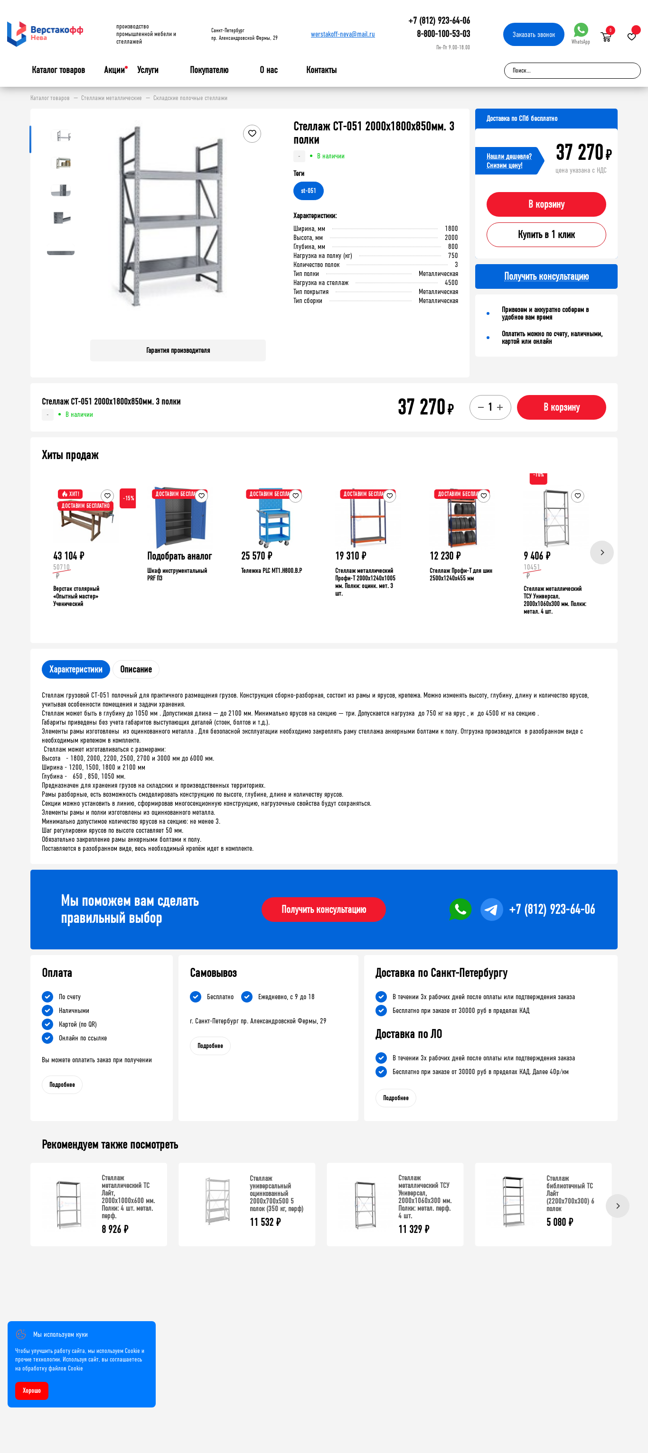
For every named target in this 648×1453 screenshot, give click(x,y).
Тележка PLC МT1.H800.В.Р (271, 571)
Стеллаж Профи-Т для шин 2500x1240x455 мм (461, 574)
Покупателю (209, 70)
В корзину (546, 204)
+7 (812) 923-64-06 (439, 21)
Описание (136, 669)
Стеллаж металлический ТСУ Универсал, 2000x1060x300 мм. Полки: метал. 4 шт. (555, 600)
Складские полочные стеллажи (190, 98)
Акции (114, 70)
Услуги (148, 70)
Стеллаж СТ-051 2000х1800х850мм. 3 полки (111, 401)
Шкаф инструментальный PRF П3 (177, 574)
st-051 (308, 191)
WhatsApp (581, 34)
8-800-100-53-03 (443, 34)
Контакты (321, 70)
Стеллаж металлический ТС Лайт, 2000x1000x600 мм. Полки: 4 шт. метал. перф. (128, 1196)
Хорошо (32, 1391)
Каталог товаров (58, 70)
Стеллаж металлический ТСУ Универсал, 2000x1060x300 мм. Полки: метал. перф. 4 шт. (424, 1196)
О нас (269, 70)
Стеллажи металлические (111, 98)
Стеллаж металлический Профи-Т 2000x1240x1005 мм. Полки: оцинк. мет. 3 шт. (365, 582)
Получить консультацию (324, 909)
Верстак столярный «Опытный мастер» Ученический (76, 596)
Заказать (534, 34)
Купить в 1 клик (546, 235)
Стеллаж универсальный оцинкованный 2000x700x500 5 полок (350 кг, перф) (276, 1193)
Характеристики (76, 669)
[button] (257, 226)
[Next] (602, 552)
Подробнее (62, 1085)
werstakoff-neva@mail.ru (343, 33)
